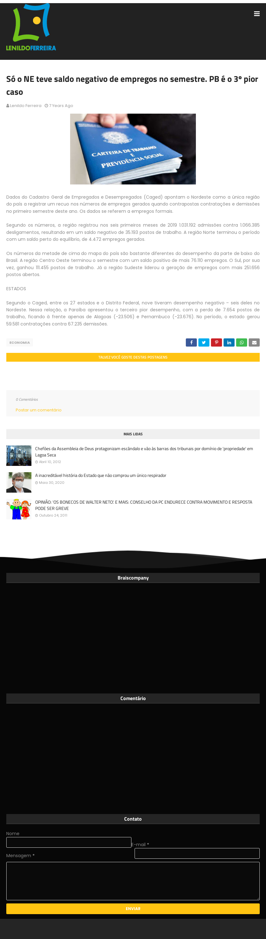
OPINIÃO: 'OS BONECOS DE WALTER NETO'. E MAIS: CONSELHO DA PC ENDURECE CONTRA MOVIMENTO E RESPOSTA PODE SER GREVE (143, 505)
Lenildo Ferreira (26, 106)
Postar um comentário (39, 410)
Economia (19, 342)
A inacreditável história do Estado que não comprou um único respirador (100, 475)
